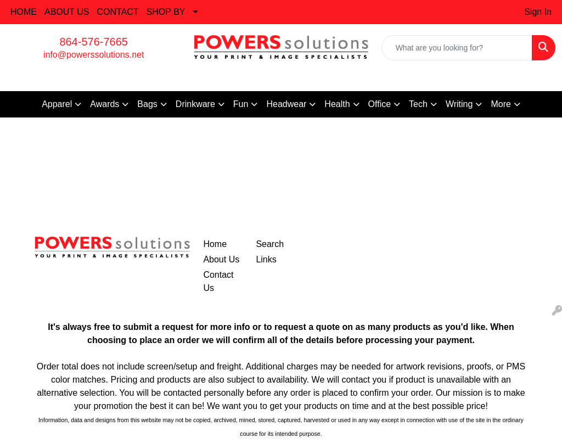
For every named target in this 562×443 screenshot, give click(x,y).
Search (270, 244)
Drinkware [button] (195, 104)
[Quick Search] (456, 47)
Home (215, 244)
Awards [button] (104, 104)
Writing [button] (459, 104)
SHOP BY (166, 11)
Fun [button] (241, 104)
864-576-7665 (93, 42)
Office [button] (379, 104)
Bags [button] (147, 104)
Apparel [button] (57, 104)
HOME (23, 11)
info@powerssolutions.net (93, 54)
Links (266, 259)
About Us (221, 259)
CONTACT (118, 11)
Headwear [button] (286, 104)
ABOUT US (66, 11)
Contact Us (218, 281)
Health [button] (337, 104)
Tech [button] (418, 104)
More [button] (500, 104)
